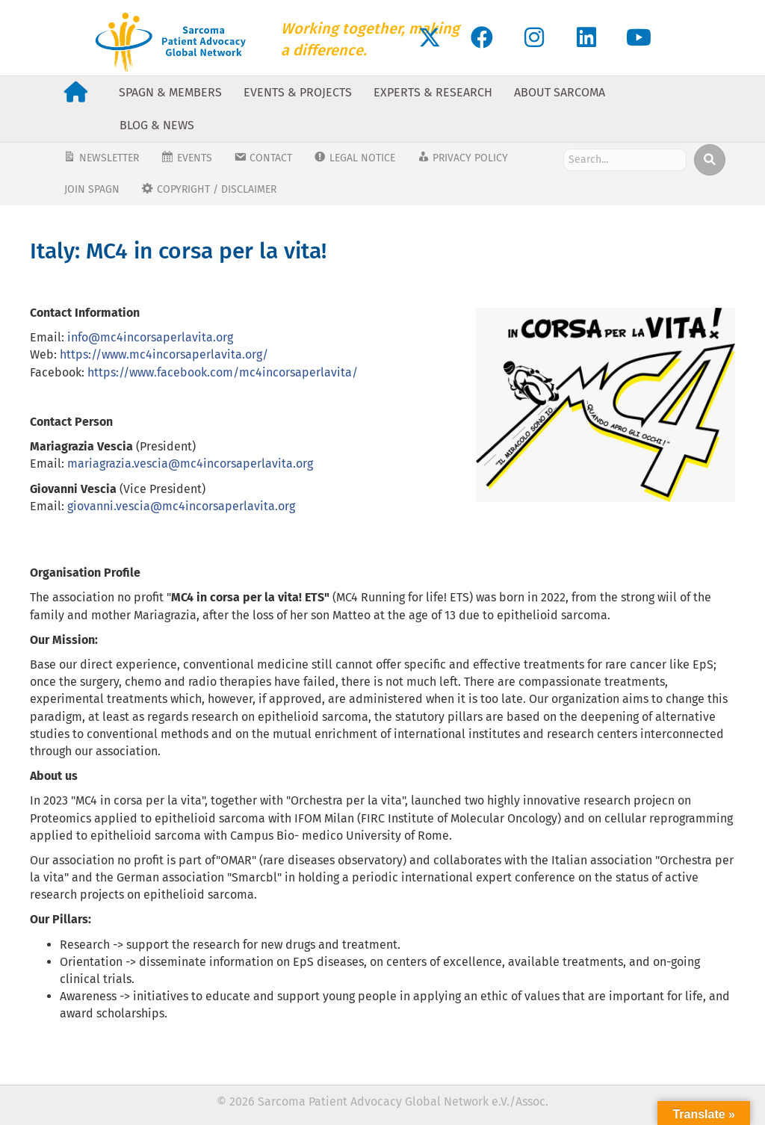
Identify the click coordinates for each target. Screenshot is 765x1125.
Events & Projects (298, 92)
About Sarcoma (559, 92)
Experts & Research (433, 92)
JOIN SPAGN (92, 189)
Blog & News (157, 125)
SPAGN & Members (170, 92)
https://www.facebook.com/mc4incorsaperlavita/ (222, 372)
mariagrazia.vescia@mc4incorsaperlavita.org (190, 463)
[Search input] (625, 160)
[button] (429, 37)
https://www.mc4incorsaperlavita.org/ (164, 354)
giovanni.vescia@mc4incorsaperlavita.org (181, 506)
